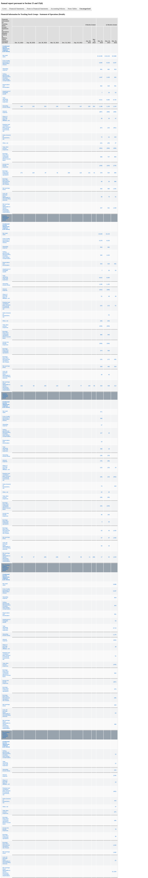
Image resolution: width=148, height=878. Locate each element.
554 (109, 172)
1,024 (114, 557)
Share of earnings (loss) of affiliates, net (6, 118)
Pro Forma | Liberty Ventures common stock (6, 735)
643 (101, 263)
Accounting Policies (58, 9)
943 (115, 605)
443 (115, 137)
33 (109, 118)
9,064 (108, 277)
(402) (114, 476)
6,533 (108, 62)
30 (109, 92)
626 (101, 188)
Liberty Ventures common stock (5, 396)
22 (101, 492)
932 (115, 673)
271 (21, 172)
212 (115, 385)
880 (101, 334)
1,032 (114, 530)
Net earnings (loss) (6, 188)
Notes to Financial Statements (37, 9)
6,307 (114, 62)
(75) (101, 461)
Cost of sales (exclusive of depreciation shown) (6, 62)
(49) (115, 820)
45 (109, 374)
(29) (108, 143)
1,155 (108, 284)
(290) (108, 289)
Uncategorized (85, 9)
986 (115, 181)
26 (109, 181)
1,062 (114, 537)
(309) (108, 326)
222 (21, 385)
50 (101, 546)
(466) (114, 111)
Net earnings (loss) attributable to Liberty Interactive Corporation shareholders (6, 208)
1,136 (108, 106)
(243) (114, 664)
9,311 (100, 99)
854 (101, 247)
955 (115, 77)
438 (109, 385)
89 (101, 196)
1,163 (114, 106)
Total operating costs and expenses (5, 100)
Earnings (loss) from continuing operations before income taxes (7, 157)
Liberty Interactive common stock (6, 218)
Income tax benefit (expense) (6, 166)
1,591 (114, 188)
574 (101, 350)
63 (101, 530)
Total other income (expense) (5, 148)
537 (101, 208)
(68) (94, 557)
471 (101, 411)
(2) (115, 860)
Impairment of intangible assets (6, 93)
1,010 (108, 255)
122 (81, 172)
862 (109, 69)
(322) (114, 640)
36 (22, 557)
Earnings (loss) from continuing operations (5, 173)
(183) (108, 165)
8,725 (114, 99)
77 (81, 385)
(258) (100, 165)
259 (45, 106)
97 (109, 537)
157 (69, 385)
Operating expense (5, 69)
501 (109, 208)
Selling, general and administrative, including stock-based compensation (7, 77)
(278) (114, 165)
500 (109, 350)
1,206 (100, 284)
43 (109, 530)
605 (115, 172)
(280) (114, 148)
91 (57, 172)
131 (89, 172)
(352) (100, 148)
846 (109, 334)
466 (115, 724)
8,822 (100, 277)
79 (109, 196)
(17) (108, 359)
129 (33, 172)
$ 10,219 (107, 56)
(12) (108, 305)
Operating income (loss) (6, 106)
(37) (115, 812)
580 (109, 188)
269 (89, 106)
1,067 (100, 77)
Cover (4, 9)
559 (101, 366)
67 (101, 537)
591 (115, 86)
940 (101, 255)
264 (94, 106)
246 (57, 106)
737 (109, 157)
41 (94, 172)
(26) (101, 497)
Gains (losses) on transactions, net (7, 137)
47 (115, 118)
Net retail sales (5, 56)
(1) (109, 137)
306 (101, 418)
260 (69, 172)
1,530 (114, 208)
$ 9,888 (114, 56)
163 (109, 514)
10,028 (100, 234)
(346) (108, 343)
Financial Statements (16, 9)
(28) (45, 557)
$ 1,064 (114, 871)
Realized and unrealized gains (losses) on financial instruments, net (6, 128)
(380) (108, 111)
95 (94, 385)
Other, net (5, 143)
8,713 (114, 628)
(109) (108, 506)
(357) (114, 682)
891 (101, 69)
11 (89, 557)
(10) (108, 476)
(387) (100, 111)
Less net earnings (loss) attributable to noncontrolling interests (6, 197)
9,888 (114, 584)
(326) (100, 326)
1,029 (108, 77)
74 (101, 137)
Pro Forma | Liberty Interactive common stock (6, 567)
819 (115, 69)
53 (115, 92)
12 (115, 754)
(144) (114, 775)
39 (101, 118)
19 (109, 433)
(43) (101, 321)
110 (57, 385)
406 (69, 106)
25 (109, 492)
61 (115, 196)
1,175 (114, 634)
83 (33, 385)
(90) (108, 461)
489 (101, 449)
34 (109, 546)
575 (115, 689)
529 (115, 366)
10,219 (108, 234)
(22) (108, 127)
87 (45, 172)
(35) (101, 476)
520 (101, 385)
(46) (115, 359)
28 (115, 296)
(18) (101, 455)
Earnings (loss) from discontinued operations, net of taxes (6, 181)
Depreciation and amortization (6, 86)
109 (89, 385)
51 (101, 296)
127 (101, 433)
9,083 (108, 99)
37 (101, 425)
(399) (108, 148)
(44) (101, 506)
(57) (101, 127)
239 (33, 106)
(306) (100, 343)
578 (101, 172)
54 (109, 522)
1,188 (100, 106)
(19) (108, 455)
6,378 (100, 240)
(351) (114, 127)
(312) (100, 289)
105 (45, 385)
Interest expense (5, 111)
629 (109, 86)
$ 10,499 (99, 56)
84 (69, 557)
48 (101, 181)
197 (81, 106)
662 (101, 86)
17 (101, 557)
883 (115, 157)
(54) (108, 321)
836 (101, 157)
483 (109, 366)
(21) (101, 143)
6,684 (100, 62)
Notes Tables (72, 9)
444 (21, 106)
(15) (101, 359)
